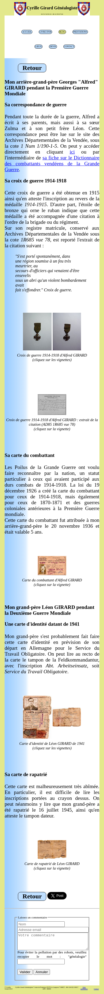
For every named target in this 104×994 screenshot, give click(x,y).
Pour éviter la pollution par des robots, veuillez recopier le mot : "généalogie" (52, 957)
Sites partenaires (83, 991)
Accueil (27, 32)
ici (72, 152)
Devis (53, 46)
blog (62, 32)
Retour (32, 67)
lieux (38, 46)
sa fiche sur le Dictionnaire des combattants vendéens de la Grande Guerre (52, 163)
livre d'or (45, 32)
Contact (69, 46)
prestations (80, 32)
